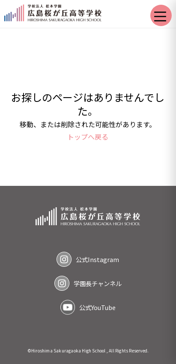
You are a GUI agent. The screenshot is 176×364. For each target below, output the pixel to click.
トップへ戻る (87, 136)
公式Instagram (97, 259)
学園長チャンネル (98, 283)
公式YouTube (97, 307)
